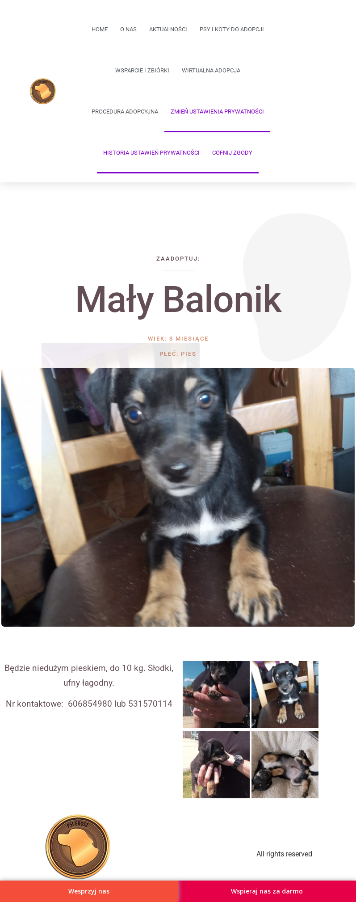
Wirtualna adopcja (211, 70)
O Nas (128, 29)
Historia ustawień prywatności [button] (151, 152)
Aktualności (168, 29)
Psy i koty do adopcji (232, 29)
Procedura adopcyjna (125, 111)
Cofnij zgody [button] (232, 152)
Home (100, 29)
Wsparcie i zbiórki (142, 70)
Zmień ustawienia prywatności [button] (217, 111)
